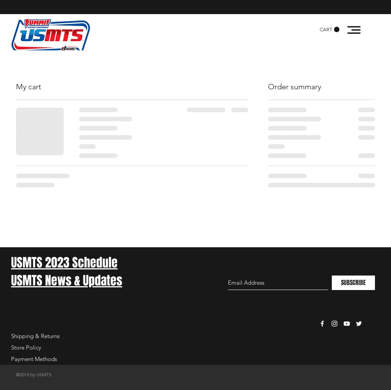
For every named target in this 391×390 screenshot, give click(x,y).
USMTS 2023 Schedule (64, 263)
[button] (329, 29)
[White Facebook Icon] (322, 323)
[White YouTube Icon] (347, 323)
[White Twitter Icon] (359, 323)
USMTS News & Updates (66, 281)
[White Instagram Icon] (334, 323)
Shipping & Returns (35, 336)
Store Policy (26, 347)
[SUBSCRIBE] (353, 283)
